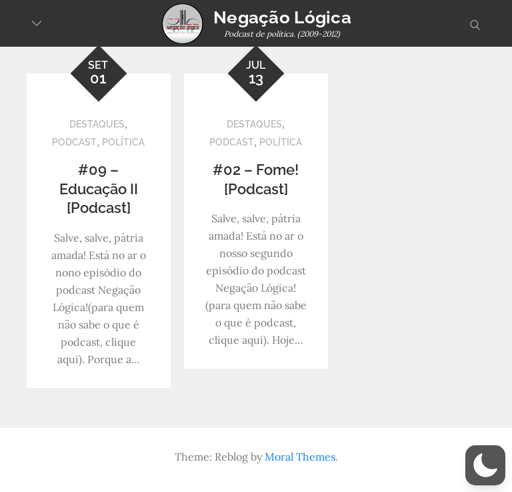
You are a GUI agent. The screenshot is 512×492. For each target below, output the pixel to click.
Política (123, 142)
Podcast (74, 142)
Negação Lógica (282, 17)
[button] (485, 465)
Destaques (97, 124)
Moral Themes (300, 456)
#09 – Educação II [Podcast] (98, 188)
